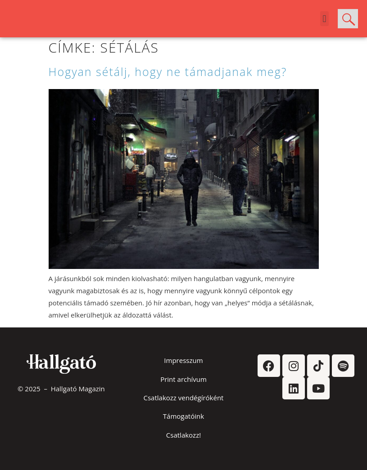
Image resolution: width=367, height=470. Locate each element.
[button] (324, 18)
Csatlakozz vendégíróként (184, 397)
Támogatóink (183, 416)
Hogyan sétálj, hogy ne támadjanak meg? (168, 71)
